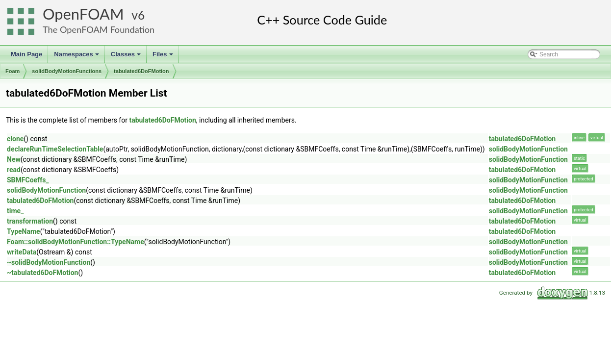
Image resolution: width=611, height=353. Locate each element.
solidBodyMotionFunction (528, 149)
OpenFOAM (83, 14)
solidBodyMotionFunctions (67, 71)
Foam (12, 71)
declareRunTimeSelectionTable (55, 149)
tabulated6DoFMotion (141, 71)
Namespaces (77, 56)
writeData (21, 252)
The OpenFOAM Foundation (98, 29)
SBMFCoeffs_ (28, 180)
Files (164, 56)
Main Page (26, 54)
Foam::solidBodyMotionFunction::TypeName (75, 242)
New (14, 159)
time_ (15, 211)
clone (15, 139)
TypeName (23, 231)
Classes (126, 56)
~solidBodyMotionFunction (48, 262)
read (14, 170)
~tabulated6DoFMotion (42, 273)
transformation (30, 221)
